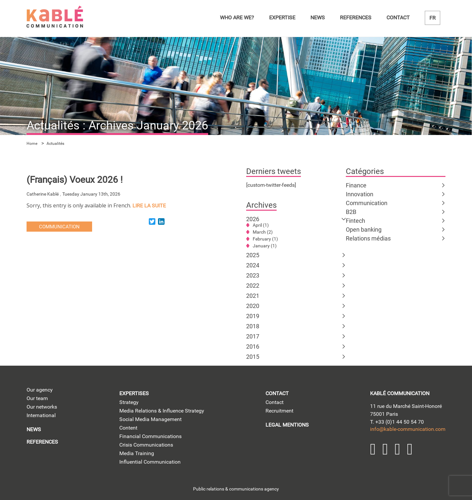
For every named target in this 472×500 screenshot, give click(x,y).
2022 (252, 285)
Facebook (410, 449)
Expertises (134, 393)
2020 (252, 305)
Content (128, 428)
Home (32, 143)
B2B (351, 211)
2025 (252, 255)
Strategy (129, 402)
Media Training (136, 453)
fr (432, 18)
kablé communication (399, 393)
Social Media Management (150, 419)
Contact (398, 17)
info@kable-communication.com (407, 429)
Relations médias (368, 238)
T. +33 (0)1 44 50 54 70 (397, 422)
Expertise (282, 17)
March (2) (263, 232)
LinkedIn (373, 449)
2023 (252, 275)
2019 (252, 316)
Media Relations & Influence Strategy (161, 411)
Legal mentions (287, 425)
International (41, 415)
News (317, 17)
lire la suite (149, 205)
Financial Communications (150, 436)
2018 (252, 326)
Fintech (355, 220)
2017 (252, 336)
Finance (356, 185)
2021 (252, 295)
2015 (252, 356)
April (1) (261, 225)
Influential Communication (150, 462)
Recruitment (279, 411)
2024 (252, 265)
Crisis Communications (146, 445)
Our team (37, 398)
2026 (252, 219)
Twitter (385, 449)
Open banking (364, 229)
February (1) (265, 238)
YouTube (398, 449)
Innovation (359, 194)
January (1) (265, 245)
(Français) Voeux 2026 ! (75, 179)
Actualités (55, 143)
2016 (252, 346)
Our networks (42, 407)
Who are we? (237, 17)
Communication (366, 203)
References (355, 17)
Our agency (40, 390)
